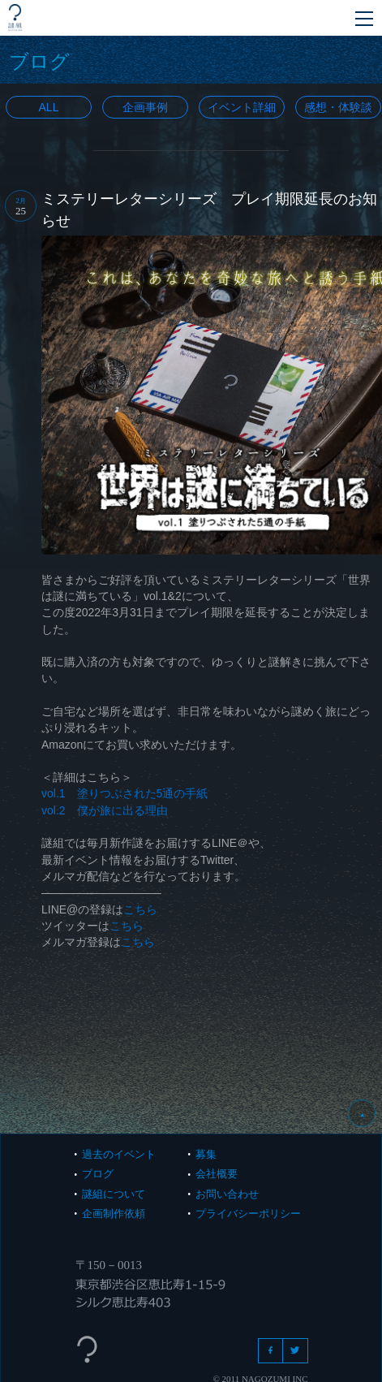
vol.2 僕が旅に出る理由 (104, 810)
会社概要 (216, 1174)
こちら (140, 909)
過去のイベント (119, 1154)
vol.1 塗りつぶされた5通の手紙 (124, 793)
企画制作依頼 (113, 1213)
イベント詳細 (242, 107)
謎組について (113, 1194)
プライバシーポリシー (248, 1213)
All (49, 107)
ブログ (98, 1174)
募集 (206, 1154)
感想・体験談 (338, 107)
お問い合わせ (227, 1194)
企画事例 (145, 107)
